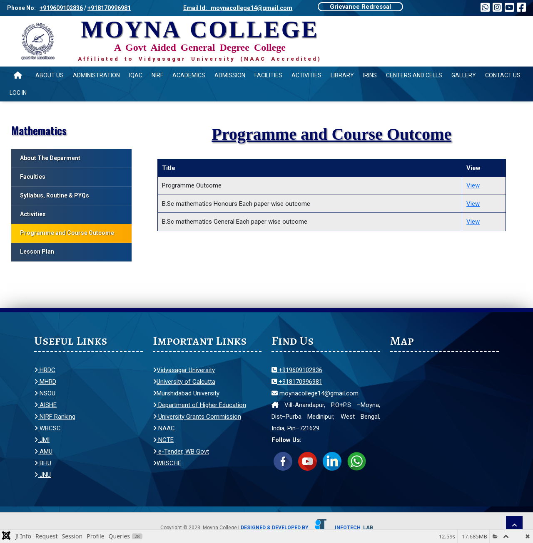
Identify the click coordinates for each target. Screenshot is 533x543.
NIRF (157, 75)
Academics (188, 75)
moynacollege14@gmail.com (315, 393)
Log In (18, 92)
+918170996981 (109, 8)
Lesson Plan (37, 251)
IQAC (135, 75)
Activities (306, 75)
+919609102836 (61, 8)
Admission (229, 75)
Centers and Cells (414, 75)
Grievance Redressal (360, 6)
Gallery (463, 75)
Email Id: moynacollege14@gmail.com (237, 8)
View (473, 185)
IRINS (370, 75)
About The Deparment (50, 158)
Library (342, 75)
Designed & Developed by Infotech (307, 528)
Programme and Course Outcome (67, 233)
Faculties (32, 176)
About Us (49, 75)
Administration (96, 75)
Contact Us (503, 75)
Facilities (268, 75)
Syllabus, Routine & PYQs (54, 195)
